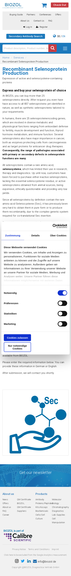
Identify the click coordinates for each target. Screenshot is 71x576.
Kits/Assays (42, 507)
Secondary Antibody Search (25, 36)
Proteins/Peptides (44, 503)
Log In (27, 27)
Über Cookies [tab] (58, 235)
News (5, 499)
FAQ (50, 20)
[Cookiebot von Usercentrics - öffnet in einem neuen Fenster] (52, 226)
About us (25, 20)
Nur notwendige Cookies (17, 347)
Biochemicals (42, 511)
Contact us (39, 20)
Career (5, 515)
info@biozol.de (44, 561)
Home (6, 57)
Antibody (40, 499)
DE (58, 36)
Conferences (45, 14)
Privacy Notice (19, 549)
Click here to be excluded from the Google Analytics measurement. (35, 555)
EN (63, 36)
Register (42, 27)
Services (19, 57)
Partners (31, 14)
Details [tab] (35, 235)
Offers (58, 14)
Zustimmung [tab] (12, 235)
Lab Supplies (58, 515)
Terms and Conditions (39, 549)
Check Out (59, 4)
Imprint (55, 549)
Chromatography (60, 507)
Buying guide (16, 14)
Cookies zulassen (17, 337)
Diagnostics (58, 511)
